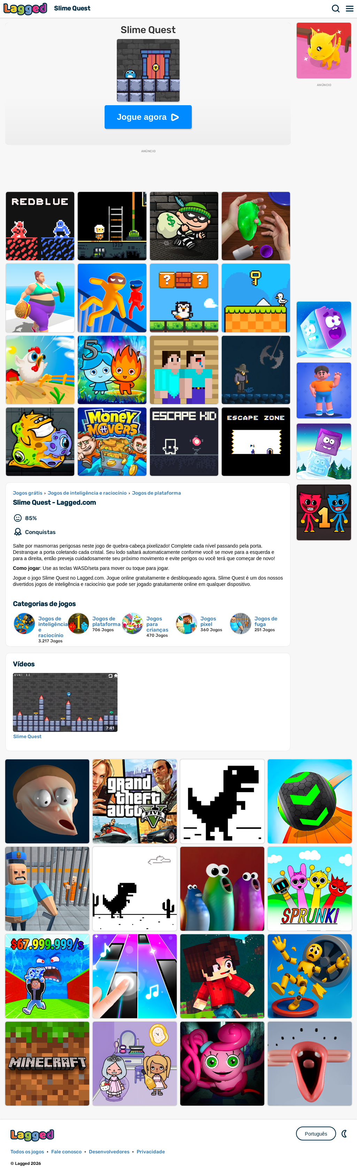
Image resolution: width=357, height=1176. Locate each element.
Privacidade (151, 1152)
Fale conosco (66, 1152)
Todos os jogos (27, 1152)
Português (316, 1134)
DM (345, 1133)
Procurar (336, 8)
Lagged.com (33, 1135)
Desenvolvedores (109, 1152)
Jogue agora (142, 117)
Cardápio (350, 8)
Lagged (26, 9)
